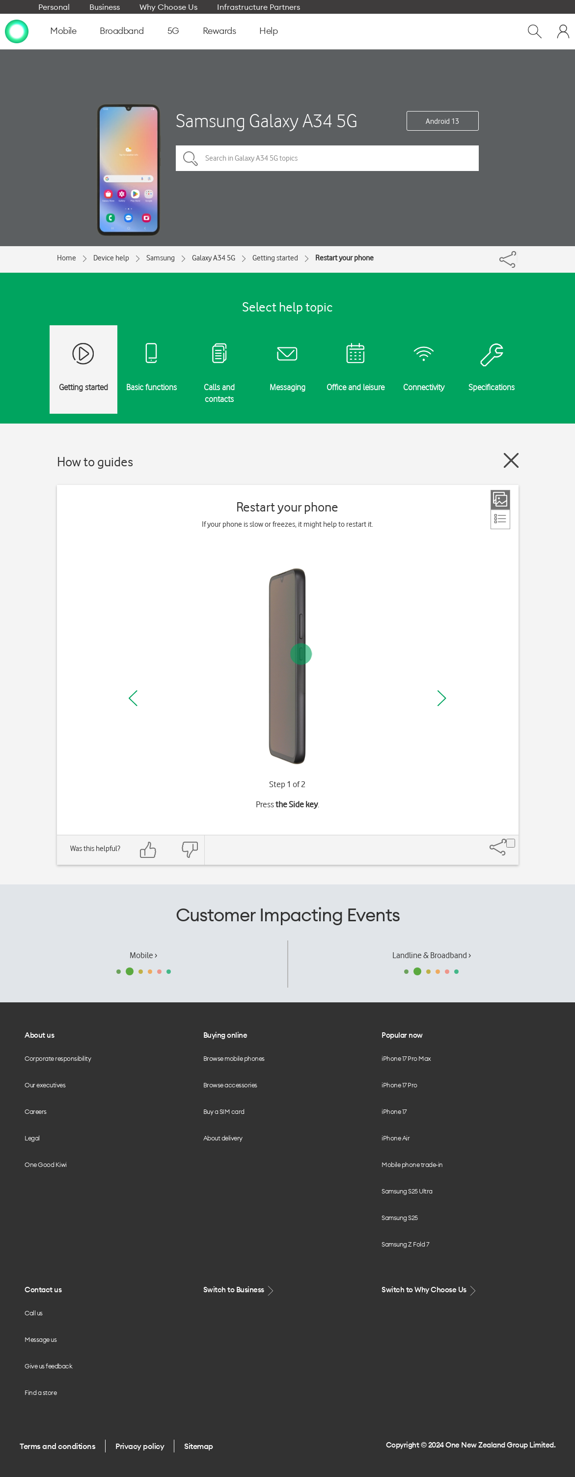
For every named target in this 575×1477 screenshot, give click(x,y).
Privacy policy (139, 1446)
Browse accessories (230, 1085)
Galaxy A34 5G (213, 258)
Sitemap (198, 1446)
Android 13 (442, 121)
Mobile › (143, 955)
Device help (111, 258)
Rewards (219, 30)
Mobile (63, 30)
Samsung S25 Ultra (407, 1191)
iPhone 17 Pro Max (406, 1058)
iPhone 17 (394, 1111)
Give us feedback (48, 1366)
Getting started (275, 258)
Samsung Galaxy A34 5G (266, 121)
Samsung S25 (400, 1217)
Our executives (45, 1085)
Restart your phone (344, 258)
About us (39, 1035)
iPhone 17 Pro (399, 1085)
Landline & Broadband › (431, 955)
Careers (36, 1111)
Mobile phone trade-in (412, 1164)
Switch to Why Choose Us (430, 1290)
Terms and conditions (57, 1446)
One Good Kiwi (46, 1164)
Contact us (43, 1289)
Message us (40, 1339)
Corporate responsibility (58, 1058)
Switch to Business (239, 1290)
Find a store (40, 1392)
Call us (34, 1313)
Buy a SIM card (224, 1111)
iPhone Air (396, 1138)
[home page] (16, 31)
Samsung (160, 258)
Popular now (402, 1035)
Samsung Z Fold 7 (405, 1244)
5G (173, 30)
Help (268, 30)
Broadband (122, 30)
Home (66, 258)
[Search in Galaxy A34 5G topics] (327, 158)
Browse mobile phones (234, 1058)
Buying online (225, 1035)
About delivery (223, 1138)
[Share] (517, 257)
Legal (32, 1138)
